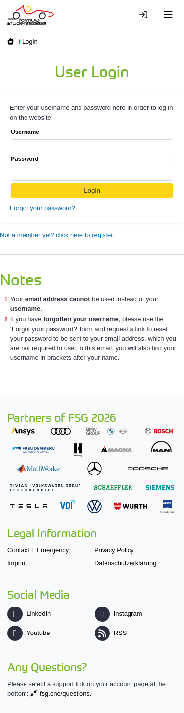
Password (92, 168)
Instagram (118, 613)
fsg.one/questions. (66, 693)
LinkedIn (29, 613)
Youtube (28, 632)
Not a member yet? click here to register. (57, 234)
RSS (111, 632)
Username (92, 141)
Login (30, 41)
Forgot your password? (42, 207)
